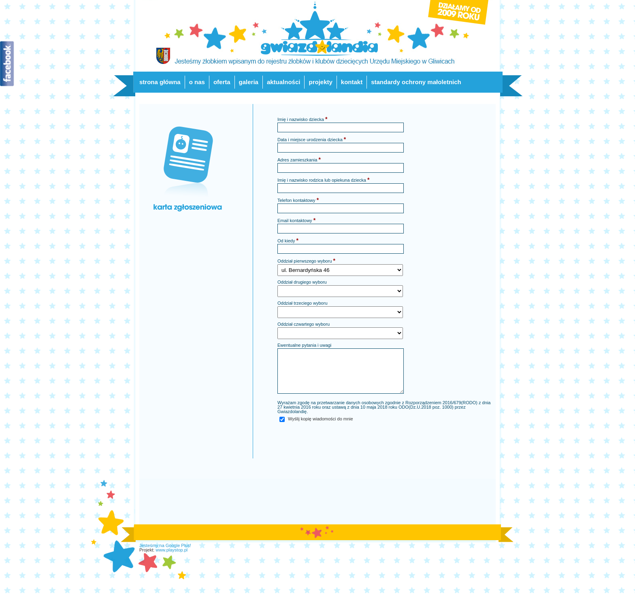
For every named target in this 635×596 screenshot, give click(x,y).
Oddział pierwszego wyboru (306, 260)
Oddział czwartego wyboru (303, 324)
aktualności (283, 81)
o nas (197, 81)
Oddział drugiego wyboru (302, 282)
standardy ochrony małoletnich (416, 81)
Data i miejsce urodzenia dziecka (311, 139)
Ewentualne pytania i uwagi (304, 345)
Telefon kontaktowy (298, 200)
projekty (320, 81)
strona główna (160, 81)
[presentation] (339, 438)
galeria (248, 81)
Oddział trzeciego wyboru (302, 303)
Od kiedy (287, 240)
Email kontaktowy (296, 220)
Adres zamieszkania (299, 159)
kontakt (351, 81)
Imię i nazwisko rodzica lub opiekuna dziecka (323, 179)
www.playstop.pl (172, 549)
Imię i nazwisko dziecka (302, 119)
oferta (221, 81)
